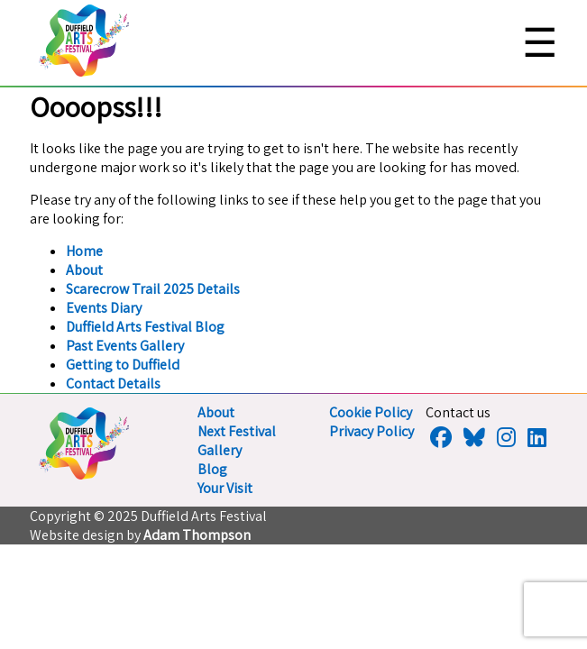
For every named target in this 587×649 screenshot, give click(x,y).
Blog (212, 469)
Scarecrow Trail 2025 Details (153, 288)
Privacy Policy (371, 431)
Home (84, 251)
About (84, 270)
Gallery (219, 450)
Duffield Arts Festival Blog (145, 326)
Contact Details (113, 383)
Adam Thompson (197, 535)
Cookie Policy (370, 412)
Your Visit (224, 488)
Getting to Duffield (122, 364)
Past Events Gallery (125, 345)
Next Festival (236, 431)
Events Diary (104, 307)
